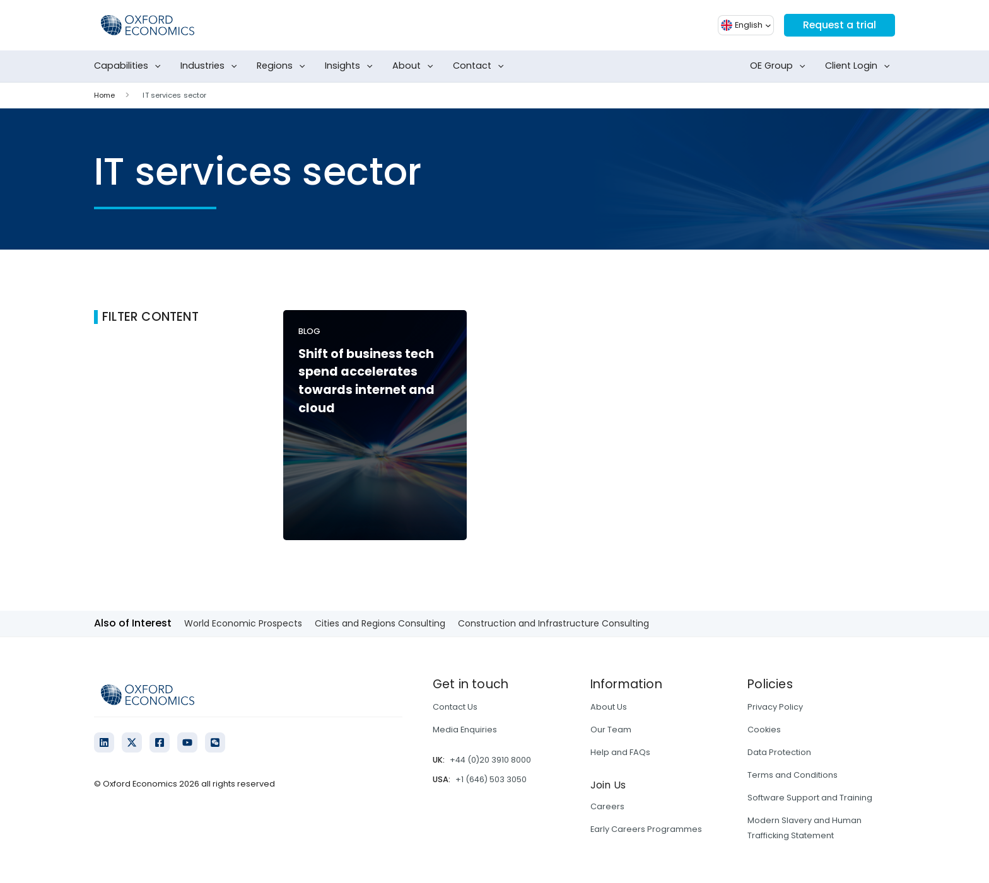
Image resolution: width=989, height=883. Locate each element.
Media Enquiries (465, 729)
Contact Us (455, 706)
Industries (211, 66)
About (415, 66)
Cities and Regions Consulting (380, 623)
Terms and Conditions (792, 775)
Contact (481, 66)
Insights (351, 66)
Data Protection (779, 752)
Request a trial (839, 25)
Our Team (610, 729)
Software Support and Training (809, 797)
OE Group (780, 66)
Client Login (860, 66)
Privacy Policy (775, 706)
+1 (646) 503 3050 (491, 779)
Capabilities (130, 66)
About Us (608, 706)
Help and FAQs (620, 752)
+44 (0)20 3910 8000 (490, 759)
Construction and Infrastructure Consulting (553, 623)
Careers (607, 806)
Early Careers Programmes (646, 829)
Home (104, 95)
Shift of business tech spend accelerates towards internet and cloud (366, 381)
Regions (283, 66)
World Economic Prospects (243, 623)
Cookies (764, 729)
